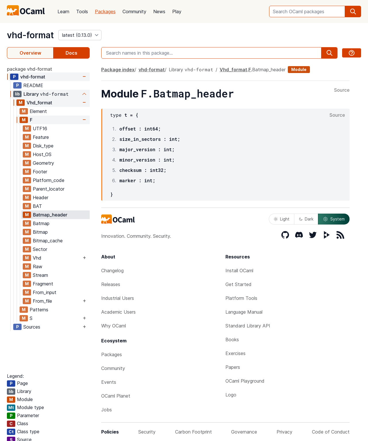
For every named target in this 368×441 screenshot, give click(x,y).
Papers (232, 367)
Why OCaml (113, 326)
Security (147, 432)
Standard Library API (247, 326)
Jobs (106, 410)
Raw (37, 266)
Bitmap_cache (48, 240)
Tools (82, 11)
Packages (105, 11)
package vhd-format (29, 69)
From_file (42, 301)
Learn (63, 11)
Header (40, 197)
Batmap (41, 223)
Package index (118, 69)
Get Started (238, 284)
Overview (30, 53)
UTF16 (40, 128)
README (33, 85)
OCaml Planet (115, 396)
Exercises (235, 353)
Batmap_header (50, 215)
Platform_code (48, 180)
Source (342, 90)
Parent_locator (48, 189)
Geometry (43, 163)
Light (282, 218)
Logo (230, 395)
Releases (110, 284)
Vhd (37, 258)
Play (176, 11)
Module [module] (298, 69)
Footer (40, 172)
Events (108, 382)
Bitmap (40, 232)
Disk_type (43, 146)
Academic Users (118, 312)
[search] (353, 11)
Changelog (112, 270)
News (159, 11)
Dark (306, 218)
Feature (41, 137)
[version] (79, 35)
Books (232, 339)
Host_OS (42, 154)
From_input (44, 292)
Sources (31, 327)
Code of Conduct (331, 432)
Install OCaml (239, 270)
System (334, 219)
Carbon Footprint (193, 432)
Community (134, 11)
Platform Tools (241, 298)
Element (38, 111)
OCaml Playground (244, 381)
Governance (244, 432)
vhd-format (30, 35)
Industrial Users (117, 298)
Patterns (39, 309)
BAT (37, 206)
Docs (71, 53)
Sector (40, 249)
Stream (40, 275)
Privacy (284, 432)
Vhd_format (39, 103)
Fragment (43, 284)
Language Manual (243, 312)
